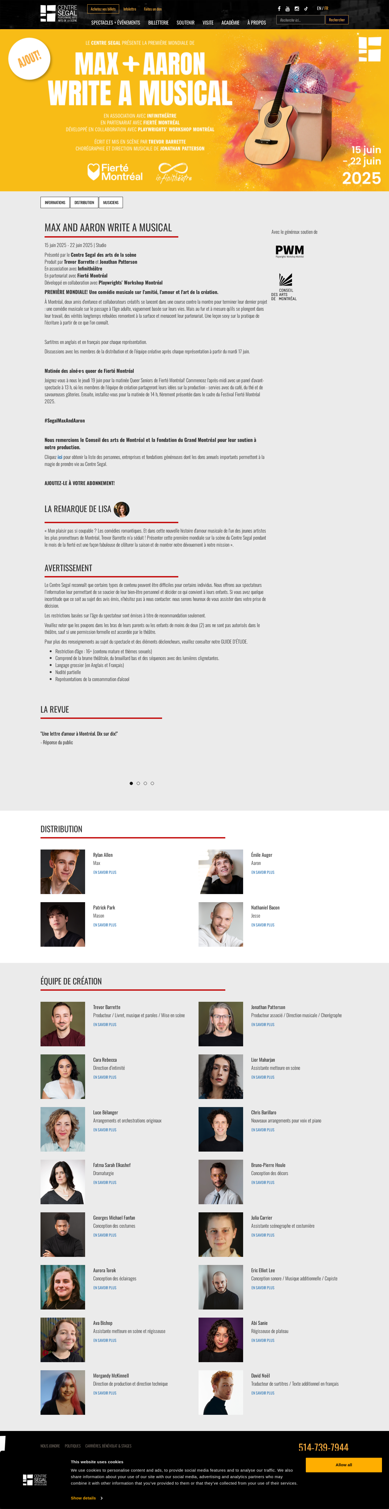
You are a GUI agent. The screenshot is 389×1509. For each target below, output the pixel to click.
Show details (83, 1498)
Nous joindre (50, 1446)
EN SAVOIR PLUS (104, 872)
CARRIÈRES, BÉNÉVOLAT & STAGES (108, 1446)
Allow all (344, 1465)
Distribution (84, 202)
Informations (55, 202)
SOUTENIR (185, 22)
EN (319, 8)
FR (326, 8)
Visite (208, 22)
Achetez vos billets (103, 9)
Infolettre (129, 9)
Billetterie (158, 22)
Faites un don (153, 9)
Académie (230, 22)
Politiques (73, 1446)
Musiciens (111, 202)
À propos (256, 22)
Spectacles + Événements (115, 22)
